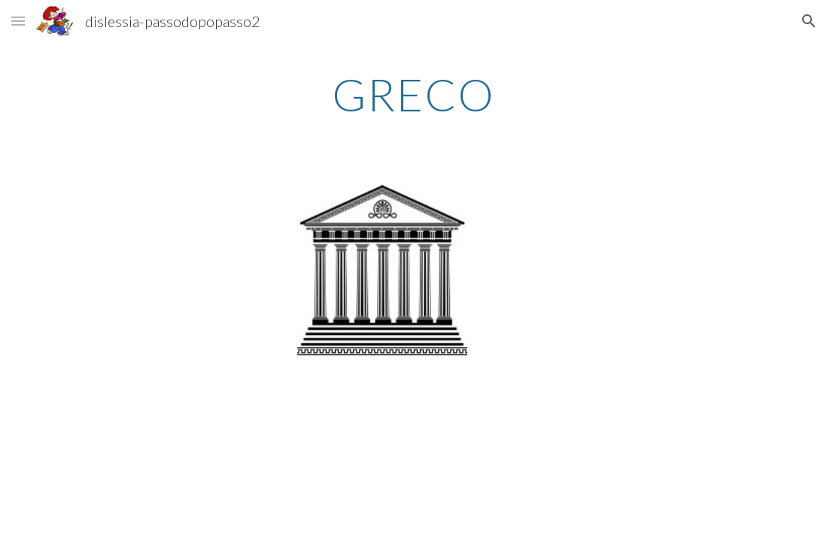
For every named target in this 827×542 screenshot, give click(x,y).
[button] (18, 20)
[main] (414, 94)
